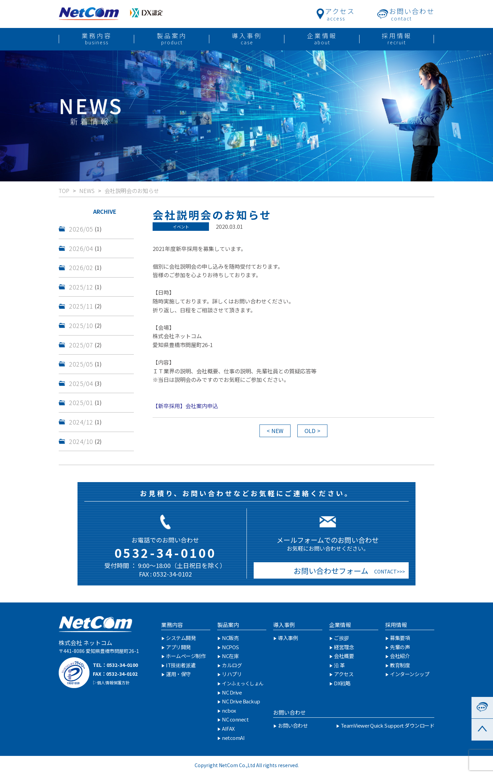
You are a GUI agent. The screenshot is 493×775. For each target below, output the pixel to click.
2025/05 (81, 363)
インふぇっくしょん (243, 683)
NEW (277, 431)
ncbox (229, 710)
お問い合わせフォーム (329, 570)
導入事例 (284, 625)
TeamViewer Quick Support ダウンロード (388, 725)
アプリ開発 (178, 647)
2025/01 (81, 402)
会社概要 (344, 655)
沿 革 (339, 665)
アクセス (343, 673)
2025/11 (81, 305)
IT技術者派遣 (181, 665)
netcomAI (233, 737)
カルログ (232, 665)
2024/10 (81, 441)
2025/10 (81, 325)
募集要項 (400, 637)
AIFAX (228, 728)
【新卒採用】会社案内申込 (185, 406)
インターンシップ (409, 673)
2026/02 (81, 267)
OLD (310, 431)
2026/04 (81, 248)
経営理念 (344, 647)
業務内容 (172, 625)
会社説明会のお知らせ (131, 191)
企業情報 (340, 625)
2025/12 (81, 286)
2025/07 (81, 344)
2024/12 (81, 421)
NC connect (235, 719)
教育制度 (400, 665)
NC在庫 (230, 655)
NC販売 (230, 637)
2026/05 (81, 228)
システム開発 (181, 637)
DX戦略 (342, 683)
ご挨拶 (341, 637)
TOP (64, 191)
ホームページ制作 (186, 655)
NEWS (87, 191)
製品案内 (228, 625)
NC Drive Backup (241, 701)
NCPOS (230, 647)
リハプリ (232, 673)
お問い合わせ (289, 712)
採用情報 (396, 625)
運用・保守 (178, 673)
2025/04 (81, 383)
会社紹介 (400, 655)
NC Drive (232, 692)
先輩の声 (400, 647)
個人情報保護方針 (113, 682)
